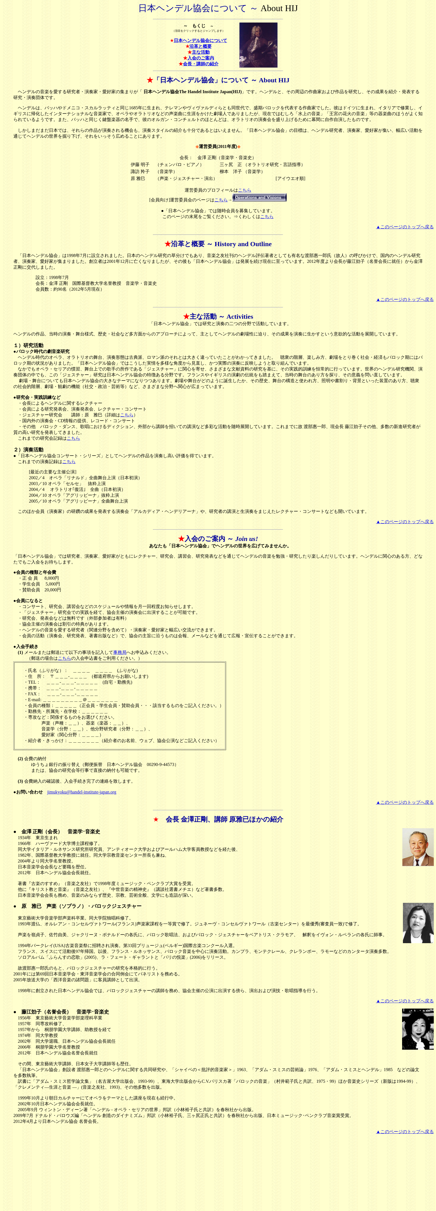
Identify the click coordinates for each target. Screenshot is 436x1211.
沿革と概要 (200, 46)
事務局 (120, 652)
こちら (244, 190)
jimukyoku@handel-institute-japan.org (82, 792)
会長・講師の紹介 (201, 63)
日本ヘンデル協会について (200, 40)
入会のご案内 (200, 58)
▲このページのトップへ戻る (405, 226)
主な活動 (201, 52)
